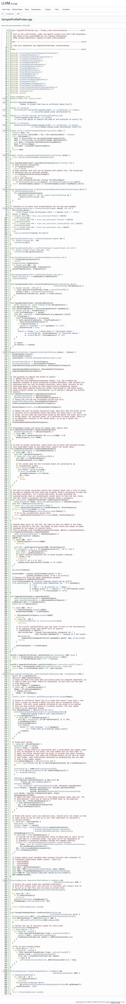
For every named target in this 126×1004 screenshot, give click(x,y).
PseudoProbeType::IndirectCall (58, 831)
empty (26, 691)
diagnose (25, 636)
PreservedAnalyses (58, 195)
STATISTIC (14, 102)
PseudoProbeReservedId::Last (48, 358)
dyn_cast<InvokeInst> (37, 456)
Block (73, 284)
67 (5, 155)
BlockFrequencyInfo (20, 916)
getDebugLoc (45, 157)
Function (64, 163)
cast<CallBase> (36, 827)
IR (42, 195)
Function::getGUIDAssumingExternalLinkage (46, 697)
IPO (18, 14)
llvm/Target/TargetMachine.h (33, 85)
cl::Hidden (74, 110)
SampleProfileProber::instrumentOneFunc (33, 674)
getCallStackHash (33, 131)
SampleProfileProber (23, 899)
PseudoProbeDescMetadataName (55, 871)
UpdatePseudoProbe (22, 125)
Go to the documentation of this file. (15, 25)
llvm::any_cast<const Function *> (52, 220)
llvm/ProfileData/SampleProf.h (33, 80)
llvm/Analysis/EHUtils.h (31, 59)
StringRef (29, 195)
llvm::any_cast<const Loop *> (50, 227)
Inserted (27, 314)
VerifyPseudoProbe (22, 110)
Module (56, 239)
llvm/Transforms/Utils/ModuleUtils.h (36, 89)
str (65, 212)
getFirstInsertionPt (45, 769)
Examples (66, 9)
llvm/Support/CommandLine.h (32, 83)
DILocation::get (35, 719)
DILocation (52, 131)
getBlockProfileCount (34, 920)
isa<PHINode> (29, 763)
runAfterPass (31, 197)
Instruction (56, 155)
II (25, 456)
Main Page (6, 9)
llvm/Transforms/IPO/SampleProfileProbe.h (39, 53)
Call (72, 665)
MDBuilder (16, 678)
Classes (48, 9)
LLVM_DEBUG (17, 583)
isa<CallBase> (27, 621)
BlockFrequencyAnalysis (60, 916)
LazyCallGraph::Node (32, 250)
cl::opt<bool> (23, 108)
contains (40, 511)
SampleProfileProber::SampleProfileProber (29, 352)
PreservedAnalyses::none (30, 907)
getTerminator (34, 504)
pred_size (50, 435)
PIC (82, 189)
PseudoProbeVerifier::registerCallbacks (33, 189)
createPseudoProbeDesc (37, 869)
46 (5, 116)
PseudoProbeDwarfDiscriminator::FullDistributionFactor (60, 844)
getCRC (63, 576)
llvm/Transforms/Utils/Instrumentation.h (38, 87)
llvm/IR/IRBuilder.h (29, 68)
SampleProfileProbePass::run (40, 880)
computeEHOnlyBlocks (21, 401)
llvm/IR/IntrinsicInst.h (31, 72)
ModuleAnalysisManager (64, 882)
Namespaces (36, 9)
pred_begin (36, 470)
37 (5, 98)
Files (57, 9)
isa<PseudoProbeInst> (31, 712)
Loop (55, 275)
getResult (27, 984)
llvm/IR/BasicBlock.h (29, 63)
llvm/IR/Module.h (27, 76)
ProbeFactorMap (19, 263)
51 (5, 125)
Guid (23, 697)
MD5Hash (25, 138)
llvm (27, 97)
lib (2, 14)
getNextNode (28, 772)
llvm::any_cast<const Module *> (46, 216)
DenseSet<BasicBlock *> (22, 362)
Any (38, 195)
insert (33, 437)
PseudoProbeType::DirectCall (57, 829)
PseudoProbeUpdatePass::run (39, 971)
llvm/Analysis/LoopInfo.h (31, 61)
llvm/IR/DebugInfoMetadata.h (33, 64)
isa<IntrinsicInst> (48, 621)
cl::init (57, 110)
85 (5, 189)
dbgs (14, 214)
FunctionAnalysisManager (61, 914)
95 (5, 208)
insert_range (32, 407)
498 (5, 971)
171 (5, 352)
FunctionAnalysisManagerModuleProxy (48, 984)
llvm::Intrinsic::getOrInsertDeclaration (36, 786)
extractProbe (57, 290)
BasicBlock (64, 284)
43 (5, 110)
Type (24, 827)
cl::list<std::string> (27, 116)
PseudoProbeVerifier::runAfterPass (30, 208)
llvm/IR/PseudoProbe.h (30, 78)
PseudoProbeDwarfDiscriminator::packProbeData (49, 842)
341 (5, 674)
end (52, 780)
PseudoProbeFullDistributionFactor (62, 791)
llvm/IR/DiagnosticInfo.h (31, 66)
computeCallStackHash (35, 155)
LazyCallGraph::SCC (61, 248)
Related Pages (17, 9)
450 (5, 880)
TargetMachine (71, 674)
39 (5, 102)
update (18, 570)
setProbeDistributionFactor (32, 960)
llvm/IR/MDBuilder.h (29, 74)
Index (23, 553)
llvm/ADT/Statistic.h (29, 55)
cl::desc (35, 112)
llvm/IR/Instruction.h (30, 70)
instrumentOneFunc (35, 901)
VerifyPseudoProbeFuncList (50, 116)
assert (15, 581)
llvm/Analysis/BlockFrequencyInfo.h (36, 57)
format (30, 333)
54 (5, 131)
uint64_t (21, 131)
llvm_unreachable (21, 233)
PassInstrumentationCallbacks (65, 189)
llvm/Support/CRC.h (28, 81)
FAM (75, 914)
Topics (27, 9)
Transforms (10, 14)
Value (16, 788)
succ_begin (51, 511)
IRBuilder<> (19, 778)
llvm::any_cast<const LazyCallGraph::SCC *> (57, 224)
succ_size (26, 471)
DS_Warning (78, 638)
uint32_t (30, 358)
